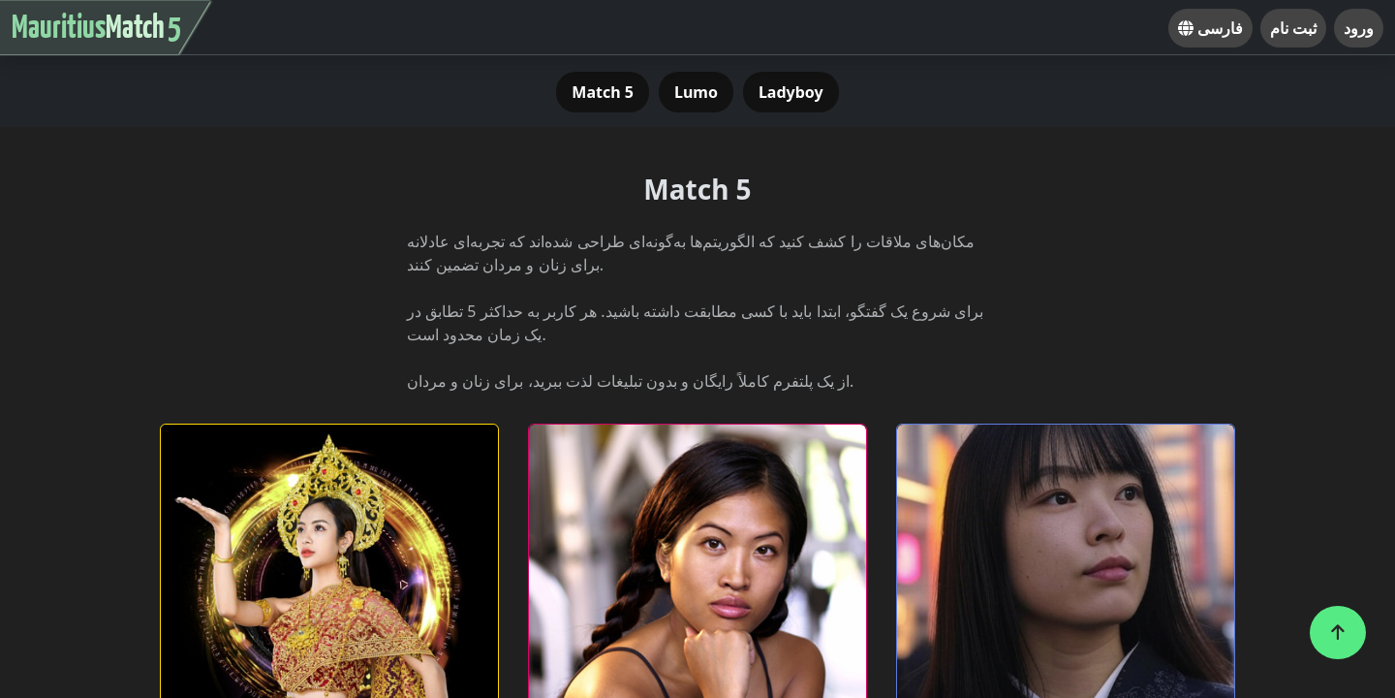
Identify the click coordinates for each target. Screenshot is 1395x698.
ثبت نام (1293, 28)
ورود (1359, 28)
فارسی (1210, 28)
